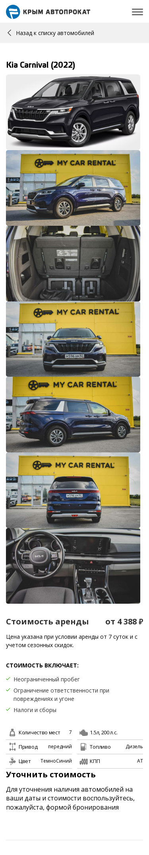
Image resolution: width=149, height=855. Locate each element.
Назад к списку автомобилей (51, 33)
